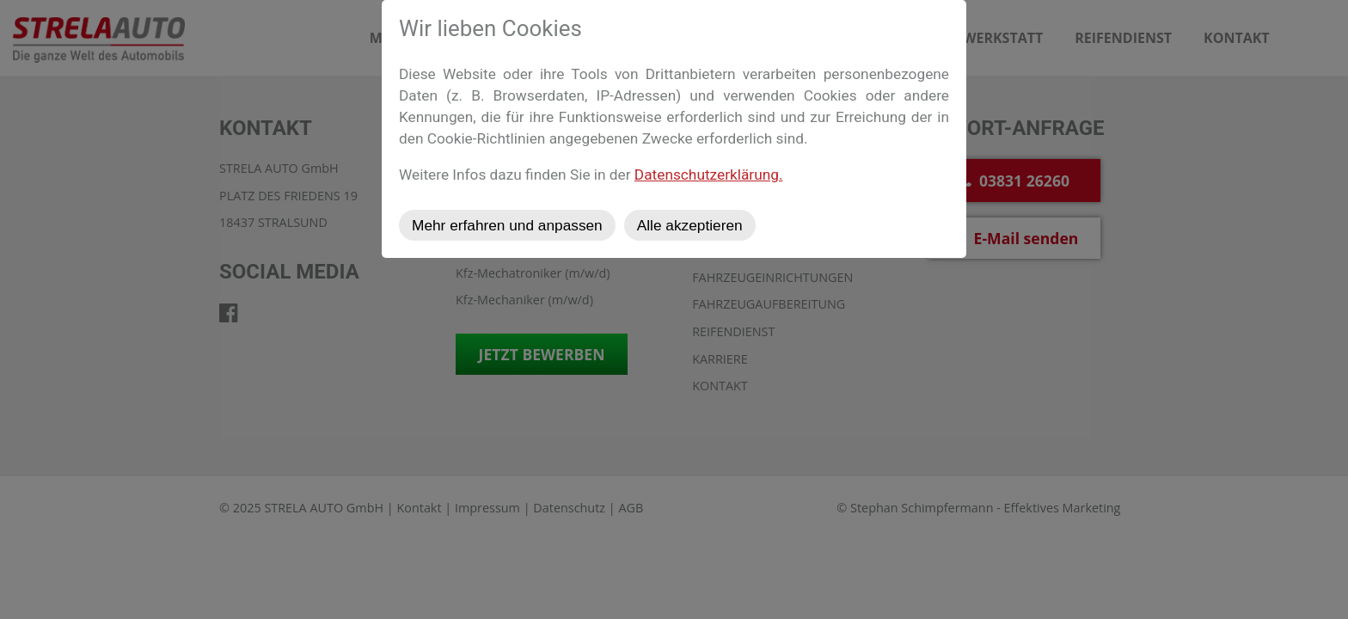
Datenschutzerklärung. (708, 174)
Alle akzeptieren (690, 225)
